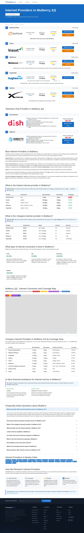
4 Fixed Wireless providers (54, 291)
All (19, 295)
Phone (32, 50)
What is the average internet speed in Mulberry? (22, 446)
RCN (44, 524)
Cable (27, 62)
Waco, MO (74, 461)
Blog (57, 510)
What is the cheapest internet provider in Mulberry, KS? (24, 424)
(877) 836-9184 (68, 93)
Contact (69, 514)
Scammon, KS (8, 463)
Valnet (10, 371)
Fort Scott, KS (51, 461)
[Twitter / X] (72, 520)
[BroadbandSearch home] (10, 2)
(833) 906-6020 (68, 31)
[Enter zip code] (29, 501)
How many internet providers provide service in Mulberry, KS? (26, 420)
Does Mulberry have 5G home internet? (19, 442)
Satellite (28, 50)
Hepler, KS (63, 461)
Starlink (8, 200)
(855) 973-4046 (68, 61)
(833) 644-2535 (68, 77)
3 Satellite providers (66, 291)
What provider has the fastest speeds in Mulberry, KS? (24, 428)
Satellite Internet (35, 520)
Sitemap (58, 520)
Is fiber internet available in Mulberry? (18, 431)
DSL (10, 295)
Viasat (7, 202)
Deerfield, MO (68, 461)
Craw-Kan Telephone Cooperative (16, 366)
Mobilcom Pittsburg (13, 352)
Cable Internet (34, 514)
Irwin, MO (30, 461)
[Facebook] (69, 520)
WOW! (45, 526)
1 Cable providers (36, 291)
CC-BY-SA (68, 333)
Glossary (58, 514)
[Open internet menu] (21, 2)
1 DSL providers (44, 291)
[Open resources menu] (35, 2)
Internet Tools (59, 512)
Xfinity (45, 512)
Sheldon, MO (39, 461)
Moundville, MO (9, 461)
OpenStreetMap (59, 333)
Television (32, 62)
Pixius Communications (14, 350)
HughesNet (8, 208)
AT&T (45, 514)
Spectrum (45, 516)
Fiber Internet (34, 512)
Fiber (30, 34)
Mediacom (8, 205)
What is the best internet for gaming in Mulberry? (22, 439)
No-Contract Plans (35, 522)
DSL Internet (34, 516)
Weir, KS (34, 461)
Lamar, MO (45, 461)
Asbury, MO (57, 461)
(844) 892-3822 (68, 124)
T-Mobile (45, 522)
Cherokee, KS (15, 461)
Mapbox (75, 333)
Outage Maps (59, 518)
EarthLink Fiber (10, 197)
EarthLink (45, 510)
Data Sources (59, 516)
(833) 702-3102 (68, 141)
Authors (69, 512)
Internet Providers (35, 510)
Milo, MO (14, 463)
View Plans (68, 35)
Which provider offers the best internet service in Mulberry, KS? (26, 409)
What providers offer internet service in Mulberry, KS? (23, 450)
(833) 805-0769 (68, 47)
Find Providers (46, 500)
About (69, 510)
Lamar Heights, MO (23, 461)
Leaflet (52, 333)
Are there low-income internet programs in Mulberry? (23, 435)
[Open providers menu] (27, 2)
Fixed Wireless (15, 295)
